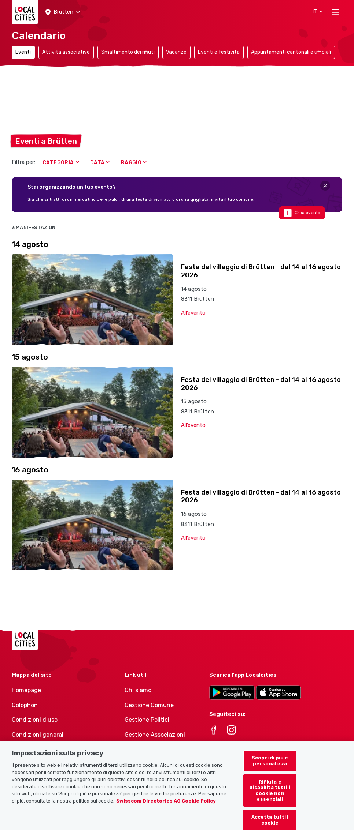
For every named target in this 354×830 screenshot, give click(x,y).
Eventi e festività (219, 52)
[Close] (325, 186)
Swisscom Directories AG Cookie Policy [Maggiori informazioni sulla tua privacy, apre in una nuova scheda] (166, 806)
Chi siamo (138, 690)
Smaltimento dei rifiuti (128, 52)
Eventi (23, 52)
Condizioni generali (38, 734)
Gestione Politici (147, 719)
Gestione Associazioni (155, 734)
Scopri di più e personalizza (270, 766)
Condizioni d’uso (35, 719)
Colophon (25, 705)
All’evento (193, 312)
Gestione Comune (149, 705)
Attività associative (66, 52)
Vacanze (176, 52)
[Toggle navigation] (335, 12)
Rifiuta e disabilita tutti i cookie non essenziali (270, 795)
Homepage (26, 690)
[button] (62, 12)
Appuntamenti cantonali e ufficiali (291, 52)
